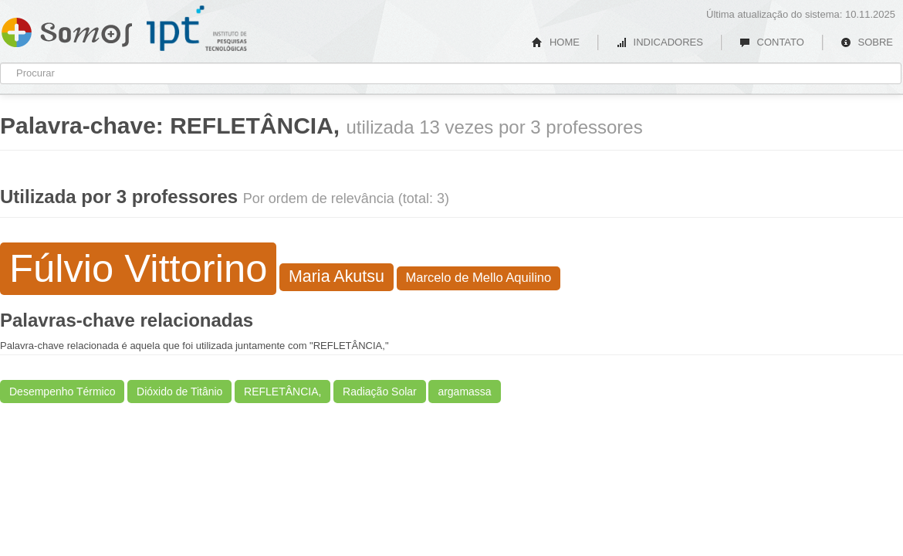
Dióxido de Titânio (179, 391)
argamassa (464, 391)
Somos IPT (67, 29)
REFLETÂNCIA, (282, 391)
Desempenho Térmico (62, 391)
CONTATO (771, 42)
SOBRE (866, 42)
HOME (556, 42)
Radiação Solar (380, 391)
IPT (197, 28)
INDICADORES (659, 42)
